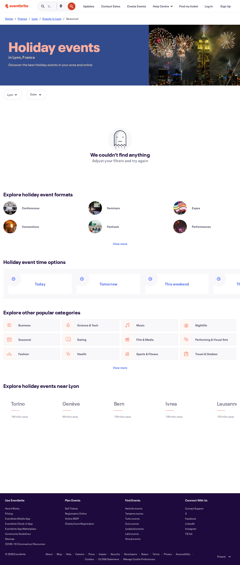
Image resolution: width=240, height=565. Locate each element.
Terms (156, 554)
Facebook (190, 518)
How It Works (12, 508)
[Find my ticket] (188, 6)
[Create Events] (136, 6)
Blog (59, 554)
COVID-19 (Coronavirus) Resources (25, 544)
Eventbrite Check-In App (19, 523)
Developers (130, 554)
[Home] (16, 6)
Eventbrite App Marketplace (20, 528)
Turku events (132, 518)
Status (144, 554)
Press (91, 554)
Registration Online (76, 513)
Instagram (190, 528)
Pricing (9, 513)
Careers (79, 554)
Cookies (89, 559)
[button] (162, 6)
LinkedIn (190, 523)
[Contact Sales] (111, 6)
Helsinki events (133, 508)
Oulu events (132, 523)
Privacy (168, 554)
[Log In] (208, 6)
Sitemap (9, 539)
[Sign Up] (225, 6)
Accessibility (183, 554)
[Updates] (89, 6)
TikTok (189, 533)
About (49, 554)
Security (115, 554)
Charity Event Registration (79, 523)
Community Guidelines (18, 533)
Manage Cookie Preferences (139, 559)
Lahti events (132, 533)
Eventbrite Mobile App (17, 518)
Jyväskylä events (134, 528)
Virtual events (133, 539)
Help (68, 554)
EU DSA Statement (108, 559)
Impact (102, 554)
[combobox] (66, 6)
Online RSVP (72, 518)
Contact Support (194, 508)
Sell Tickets (71, 508)
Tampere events (134, 513)
